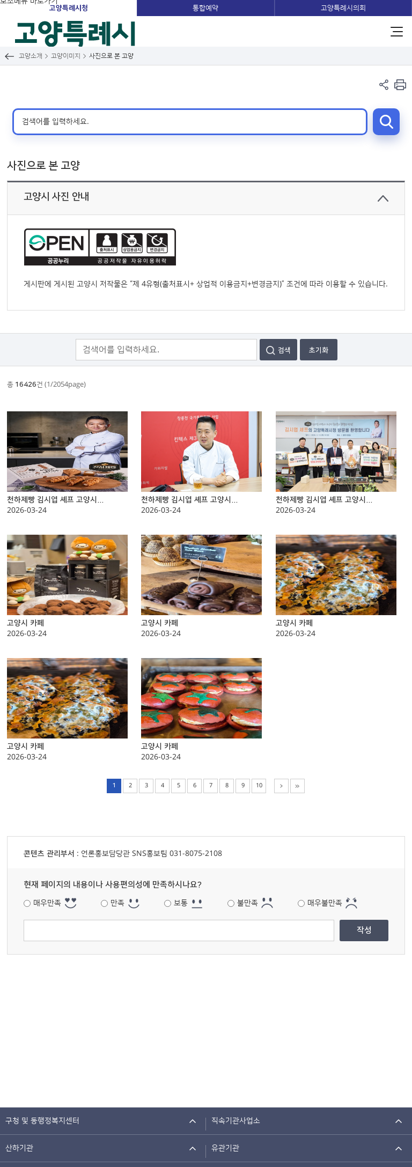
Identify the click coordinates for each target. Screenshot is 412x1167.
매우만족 (47, 903)
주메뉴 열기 (396, 31)
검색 (386, 121)
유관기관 (225, 1148)
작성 (364, 930)
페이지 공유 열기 (384, 84)
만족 (117, 903)
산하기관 (19, 1148)
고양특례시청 (68, 8)
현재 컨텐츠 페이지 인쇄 (400, 84)
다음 (281, 786)
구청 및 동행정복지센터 (42, 1121)
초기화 (318, 350)
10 (259, 785)
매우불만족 (324, 903)
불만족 (247, 903)
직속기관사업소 (235, 1121)
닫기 (383, 198)
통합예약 (205, 8)
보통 (181, 903)
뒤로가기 (9, 56)
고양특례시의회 (343, 8)
